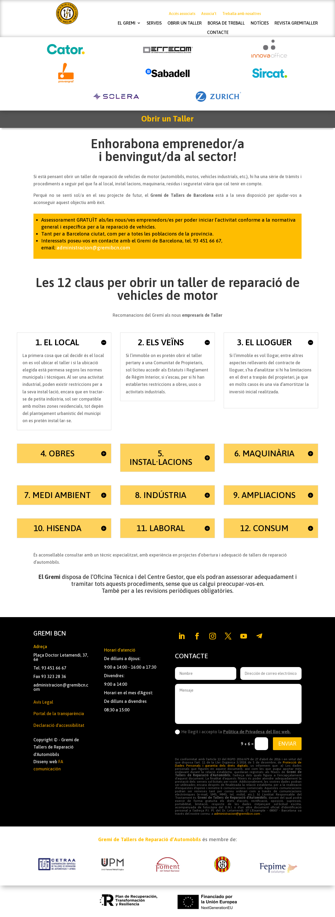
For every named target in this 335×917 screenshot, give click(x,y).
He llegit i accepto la (233, 732)
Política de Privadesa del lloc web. (257, 731)
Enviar (287, 743)
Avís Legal (43, 702)
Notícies (260, 23)
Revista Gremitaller (296, 23)
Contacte (218, 32)
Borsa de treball (226, 23)
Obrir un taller (185, 23)
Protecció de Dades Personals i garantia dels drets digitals (238, 764)
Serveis (154, 23)
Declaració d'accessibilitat (58, 725)
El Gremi (126, 23)
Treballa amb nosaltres (241, 14)
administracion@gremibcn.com (93, 247)
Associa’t (208, 14)
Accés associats (182, 14)
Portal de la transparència (58, 713)
